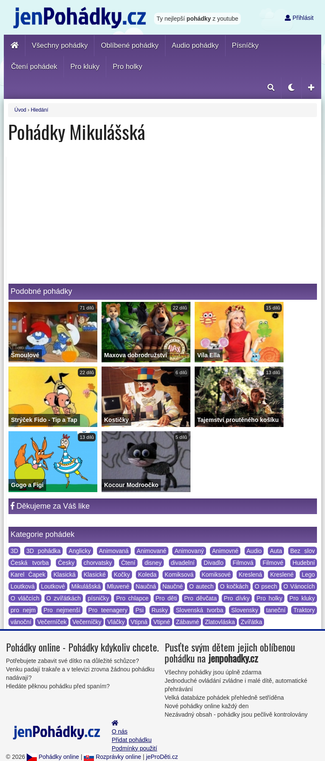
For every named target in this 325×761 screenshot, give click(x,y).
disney (152, 562)
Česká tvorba (30, 562)
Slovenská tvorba (199, 610)
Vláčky (115, 622)
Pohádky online (53, 756)
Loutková (23, 586)
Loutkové (53, 586)
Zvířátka (251, 622)
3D (14, 550)
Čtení (128, 562)
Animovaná (114, 550)
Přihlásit (299, 17)
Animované (151, 550)
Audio (254, 550)
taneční (276, 610)
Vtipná (139, 622)
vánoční (21, 622)
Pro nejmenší (62, 610)
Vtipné (161, 622)
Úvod (20, 110)
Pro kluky (302, 598)
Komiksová (179, 574)
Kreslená (250, 574)
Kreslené (281, 574)
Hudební (303, 562)
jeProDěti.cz (162, 756)
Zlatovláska (220, 622)
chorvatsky (98, 562)
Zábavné (187, 622)
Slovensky (244, 610)
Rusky (159, 610)
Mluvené (118, 586)
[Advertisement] (162, 220)
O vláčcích (25, 598)
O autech (201, 586)
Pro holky (269, 598)
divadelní (183, 562)
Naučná (146, 586)
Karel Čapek (28, 574)
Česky (66, 562)
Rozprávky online (112, 756)
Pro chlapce (132, 598)
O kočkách (234, 586)
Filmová (243, 562)
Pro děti (166, 598)
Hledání (39, 110)
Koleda (147, 574)
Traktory (304, 610)
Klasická (64, 574)
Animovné (225, 550)
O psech (266, 586)
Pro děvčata (200, 598)
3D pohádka (43, 550)
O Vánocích (299, 586)
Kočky (122, 574)
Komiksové (216, 574)
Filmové (272, 562)
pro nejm (23, 610)
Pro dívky (237, 598)
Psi (139, 610)
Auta (276, 550)
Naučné (172, 586)
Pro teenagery (108, 610)
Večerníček (51, 622)
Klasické (95, 574)
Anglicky (80, 550)
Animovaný (189, 550)
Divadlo (213, 562)
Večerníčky (86, 622)
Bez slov (302, 550)
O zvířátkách (64, 598)
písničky (98, 598)
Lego (308, 574)
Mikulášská (86, 586)
